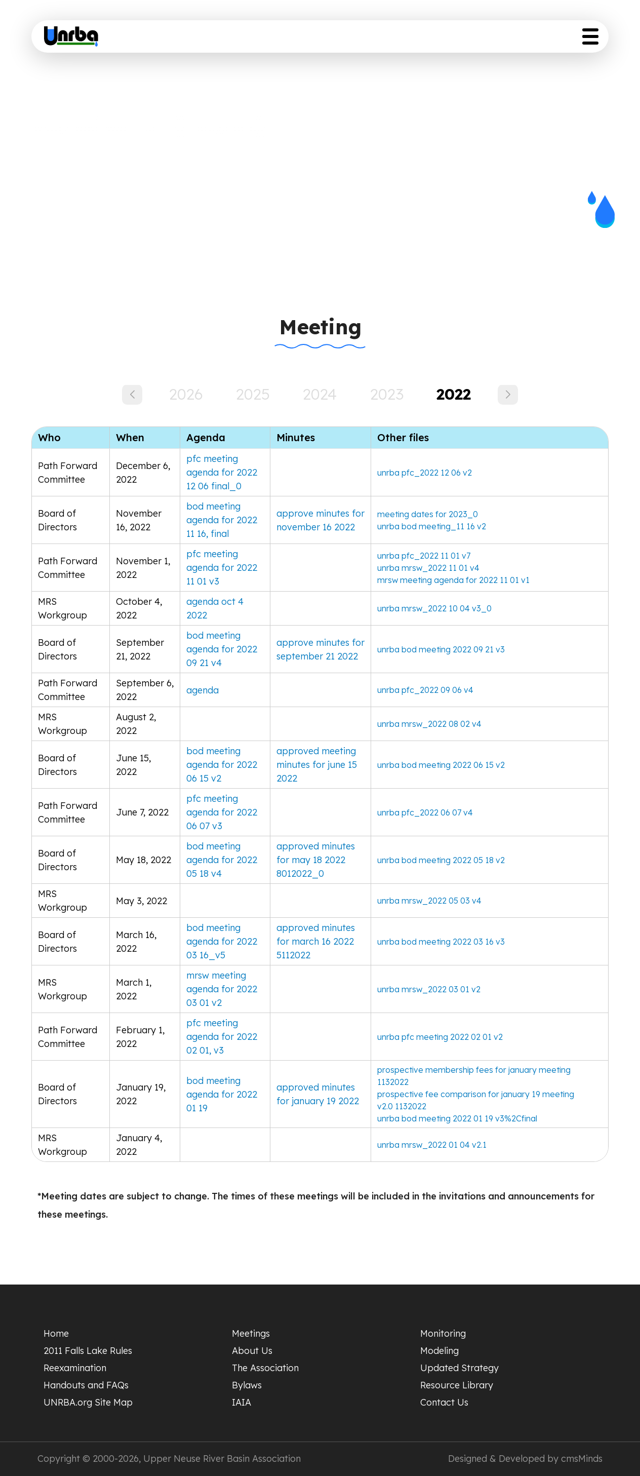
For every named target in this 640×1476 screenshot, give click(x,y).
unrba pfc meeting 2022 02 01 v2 (440, 1037)
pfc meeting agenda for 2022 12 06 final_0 (221, 472)
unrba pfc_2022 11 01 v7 (423, 556)
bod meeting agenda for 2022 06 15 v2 (221, 764)
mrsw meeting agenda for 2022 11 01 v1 (453, 580)
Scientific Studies (351, 39)
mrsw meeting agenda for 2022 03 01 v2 (221, 988)
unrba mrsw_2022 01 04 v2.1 (432, 1145)
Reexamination (75, 1368)
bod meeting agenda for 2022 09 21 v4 (221, 649)
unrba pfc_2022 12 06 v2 (424, 473)
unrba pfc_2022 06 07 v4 (425, 812)
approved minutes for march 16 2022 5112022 (315, 941)
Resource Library (552, 39)
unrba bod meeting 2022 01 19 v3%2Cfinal (457, 1118)
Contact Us (444, 1402)
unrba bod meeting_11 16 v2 (431, 526)
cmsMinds (582, 1458)
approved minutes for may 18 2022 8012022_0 (315, 859)
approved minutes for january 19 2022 (317, 1094)
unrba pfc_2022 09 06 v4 (425, 690)
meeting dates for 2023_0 (427, 514)
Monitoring (443, 1333)
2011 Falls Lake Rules (88, 1350)
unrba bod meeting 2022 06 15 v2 (441, 765)
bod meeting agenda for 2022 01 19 (221, 1094)
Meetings (251, 1333)
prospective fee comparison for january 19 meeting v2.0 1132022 (475, 1100)
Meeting (226, 39)
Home (174, 39)
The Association (265, 1368)
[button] (508, 394)
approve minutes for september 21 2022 (320, 649)
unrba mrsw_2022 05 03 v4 (429, 901)
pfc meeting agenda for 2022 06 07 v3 (221, 812)
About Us (252, 1350)
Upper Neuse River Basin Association (222, 1458)
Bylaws (247, 1385)
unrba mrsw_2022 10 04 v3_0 (434, 608)
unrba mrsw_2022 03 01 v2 (429, 989)
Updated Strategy (451, 39)
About (279, 39)
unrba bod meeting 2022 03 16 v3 (441, 942)
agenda (202, 690)
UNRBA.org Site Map (88, 1402)
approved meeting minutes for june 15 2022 (316, 764)
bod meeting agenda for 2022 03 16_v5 (221, 941)
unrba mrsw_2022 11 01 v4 (428, 568)
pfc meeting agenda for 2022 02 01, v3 (221, 1036)
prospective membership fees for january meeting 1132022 (474, 1076)
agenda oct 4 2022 (215, 608)
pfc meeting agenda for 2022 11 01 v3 (221, 567)
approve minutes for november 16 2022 (320, 520)
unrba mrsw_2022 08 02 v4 (429, 724)
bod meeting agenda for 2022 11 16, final (221, 519)
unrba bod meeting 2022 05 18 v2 (441, 860)
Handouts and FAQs (86, 1385)
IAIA (241, 1402)
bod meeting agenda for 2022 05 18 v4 (221, 859)
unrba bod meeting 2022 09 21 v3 (441, 649)
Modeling (439, 1350)
